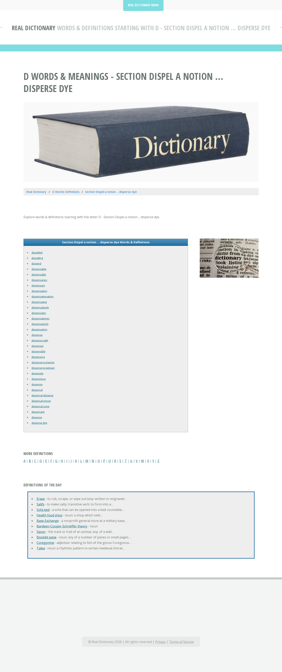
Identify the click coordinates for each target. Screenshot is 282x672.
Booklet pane (46, 537)
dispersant (38, 412)
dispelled (37, 252)
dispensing (38, 357)
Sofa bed (43, 510)
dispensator (39, 313)
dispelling (37, 258)
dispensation (39, 291)
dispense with (40, 340)
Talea (41, 548)
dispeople (37, 373)
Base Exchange (48, 521)
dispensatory (39, 329)
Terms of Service (181, 642)
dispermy (37, 384)
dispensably (39, 274)
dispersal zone (40, 406)
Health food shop (49, 515)
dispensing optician (43, 368)
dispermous (39, 379)
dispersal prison (41, 401)
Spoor (41, 532)
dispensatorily (40, 324)
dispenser (38, 346)
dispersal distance (42, 395)
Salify (40, 504)
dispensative (39, 302)
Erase (41, 499)
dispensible (38, 351)
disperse (37, 417)
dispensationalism (42, 296)
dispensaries (39, 280)
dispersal (37, 390)
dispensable (39, 269)
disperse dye (39, 423)
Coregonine (45, 543)
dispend (36, 263)
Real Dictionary (33, 28)
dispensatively (40, 307)
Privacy (160, 642)
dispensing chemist (43, 362)
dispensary (38, 285)
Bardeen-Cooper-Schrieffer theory (62, 526)
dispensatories (41, 318)
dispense (37, 335)
